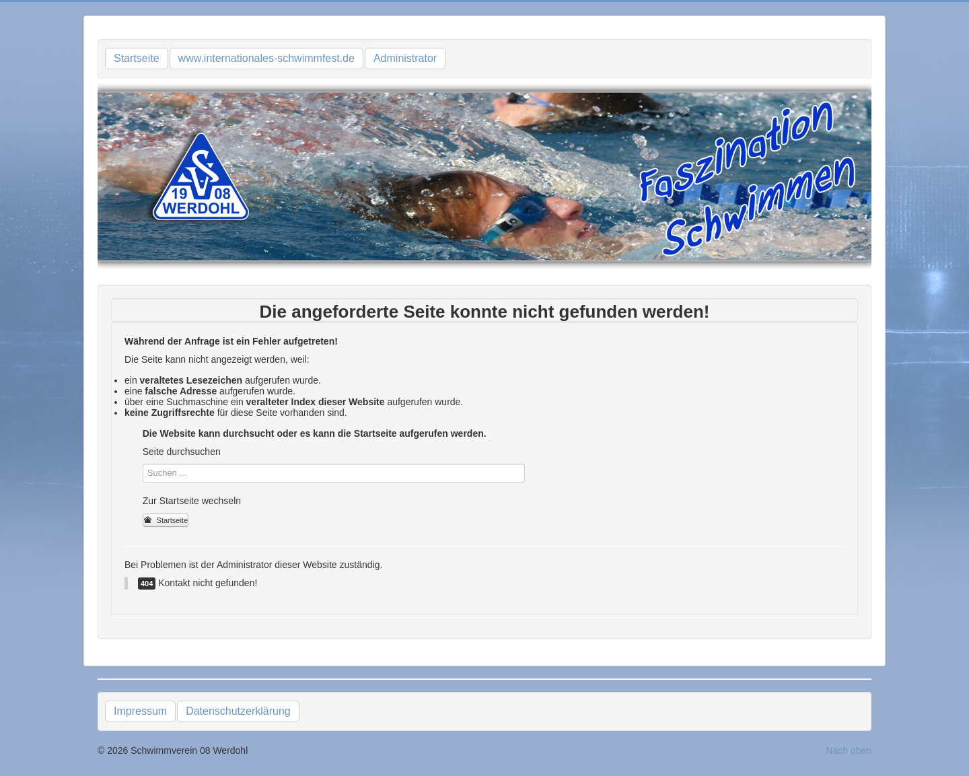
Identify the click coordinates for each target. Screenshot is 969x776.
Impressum (140, 711)
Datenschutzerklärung (238, 711)
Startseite (136, 58)
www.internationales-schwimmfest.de (266, 58)
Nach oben (848, 750)
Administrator (405, 58)
